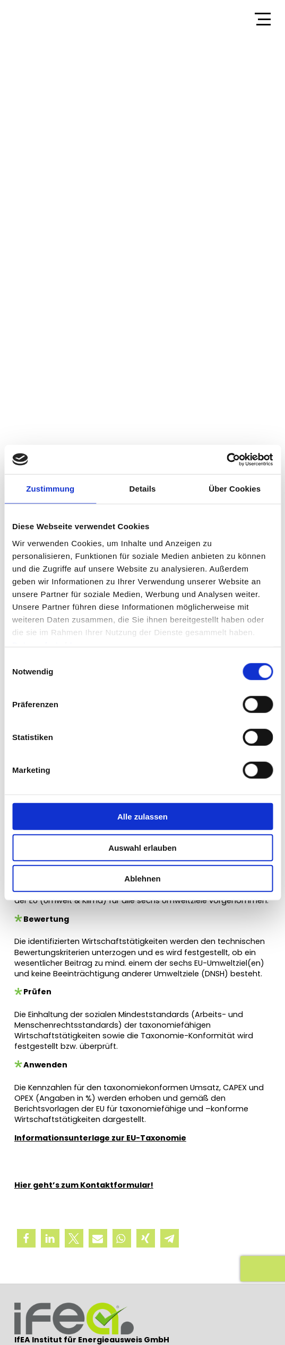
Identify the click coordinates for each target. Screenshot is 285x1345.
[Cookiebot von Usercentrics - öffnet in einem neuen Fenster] (226, 459)
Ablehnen (142, 878)
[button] (26, 1238)
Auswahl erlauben (142, 847)
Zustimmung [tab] (50, 488)
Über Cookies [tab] (235, 488)
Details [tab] (142, 488)
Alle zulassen (142, 816)
